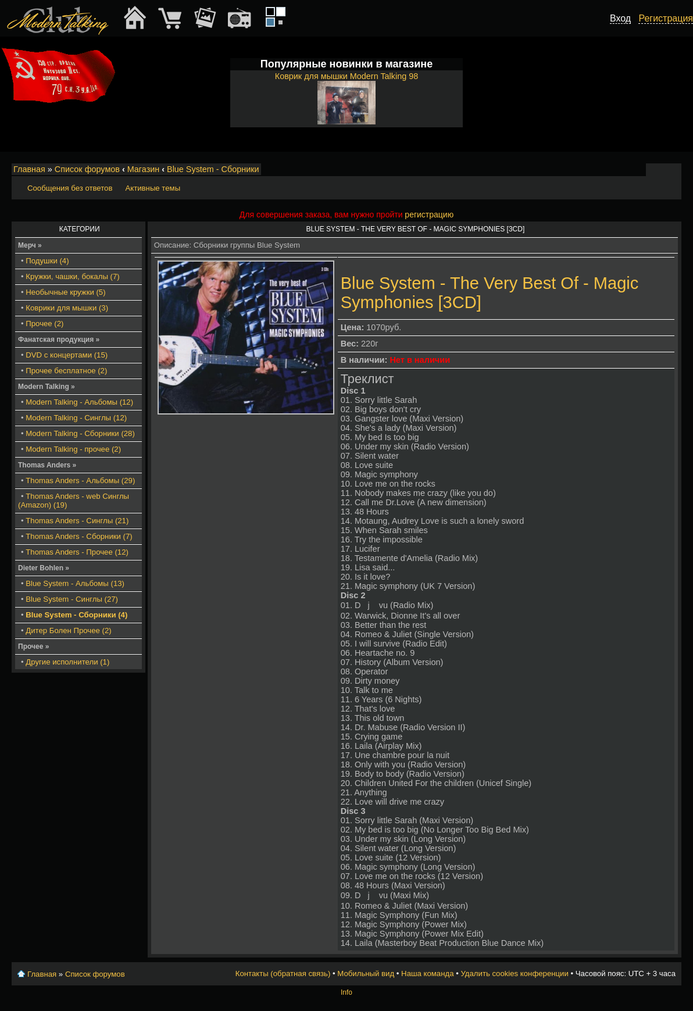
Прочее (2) (44, 323)
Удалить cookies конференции (514, 973)
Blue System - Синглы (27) (72, 599)
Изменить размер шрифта (657, 170)
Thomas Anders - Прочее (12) (77, 552)
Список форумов (87, 169)
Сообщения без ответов (69, 188)
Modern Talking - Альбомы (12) (79, 402)
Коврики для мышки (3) (67, 307)
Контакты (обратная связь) (283, 973)
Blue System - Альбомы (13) (75, 583)
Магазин (143, 169)
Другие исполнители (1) (67, 662)
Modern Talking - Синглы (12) (76, 417)
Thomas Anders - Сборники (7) (79, 536)
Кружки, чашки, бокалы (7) (72, 276)
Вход (620, 18)
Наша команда (427, 973)
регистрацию (429, 214)
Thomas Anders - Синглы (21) (77, 520)
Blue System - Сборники (213, 169)
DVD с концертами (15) (67, 355)
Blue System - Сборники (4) (76, 614)
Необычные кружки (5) (65, 292)
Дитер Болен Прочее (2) (68, 630)
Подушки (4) (47, 260)
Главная (29, 169)
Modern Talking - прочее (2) (73, 449)
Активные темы (152, 188)
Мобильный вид (673, 170)
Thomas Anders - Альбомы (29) (80, 480)
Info (346, 992)
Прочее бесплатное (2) (66, 370)
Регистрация (665, 18)
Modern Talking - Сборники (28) (80, 433)
